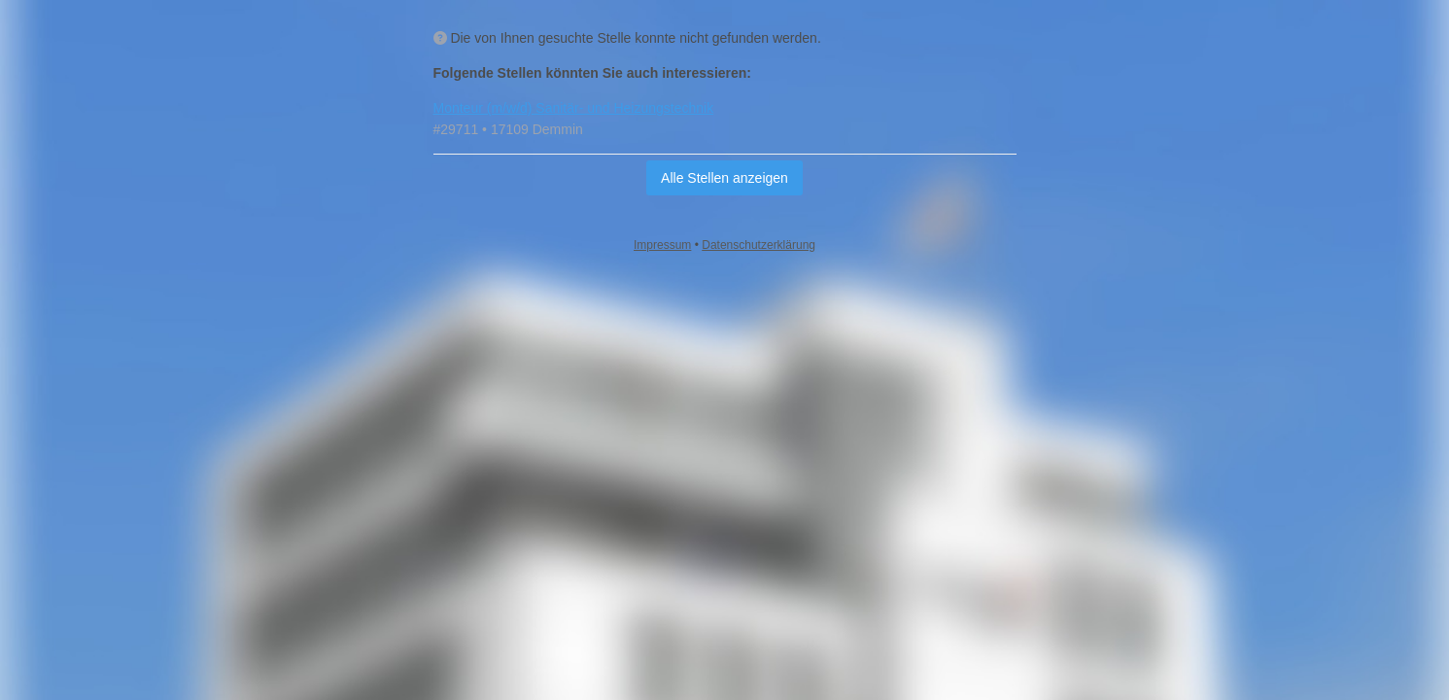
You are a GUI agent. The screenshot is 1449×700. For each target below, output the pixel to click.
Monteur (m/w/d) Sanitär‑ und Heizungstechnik (573, 108)
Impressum (662, 245)
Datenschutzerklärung (758, 245)
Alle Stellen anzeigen (724, 178)
